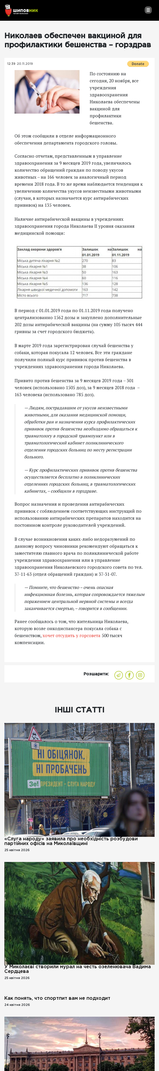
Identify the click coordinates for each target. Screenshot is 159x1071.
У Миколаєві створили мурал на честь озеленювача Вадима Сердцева (77, 969)
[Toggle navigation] (148, 10)
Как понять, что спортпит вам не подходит (57, 998)
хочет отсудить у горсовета (71, 635)
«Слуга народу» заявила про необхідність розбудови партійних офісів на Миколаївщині (71, 841)
